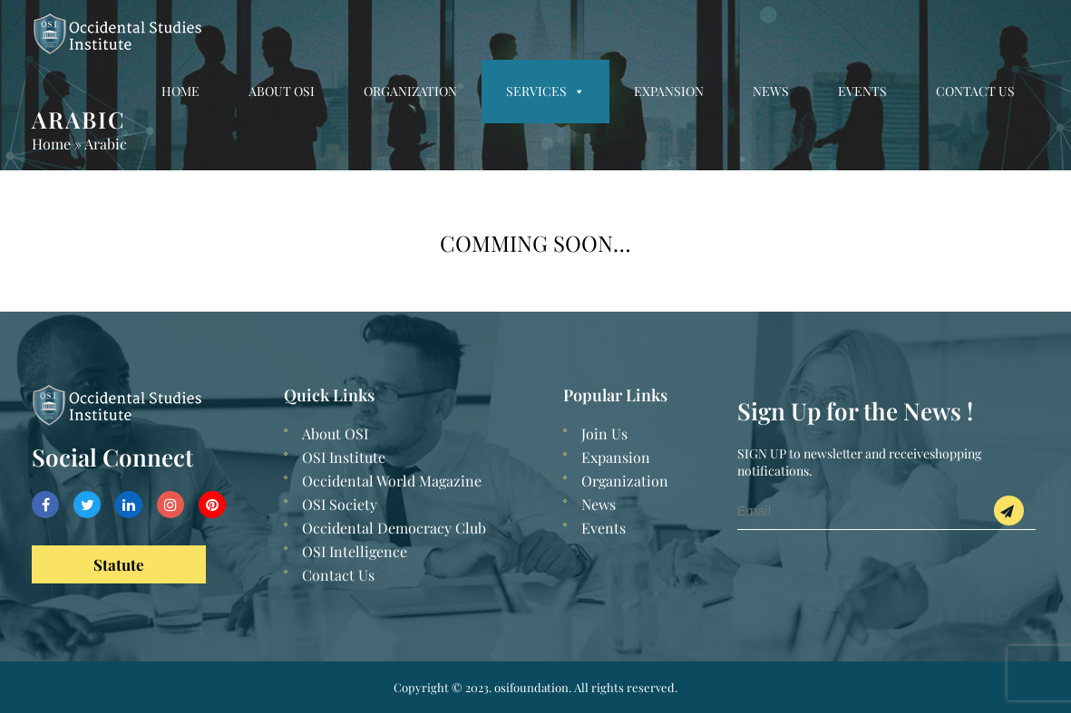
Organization (410, 91)
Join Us (604, 433)
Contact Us (975, 91)
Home (180, 91)
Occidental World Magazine (392, 480)
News (771, 91)
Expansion (669, 91)
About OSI (281, 91)
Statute (118, 564)
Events (862, 91)
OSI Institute (343, 457)
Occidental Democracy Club (394, 527)
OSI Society (339, 504)
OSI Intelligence (354, 551)
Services (545, 91)
